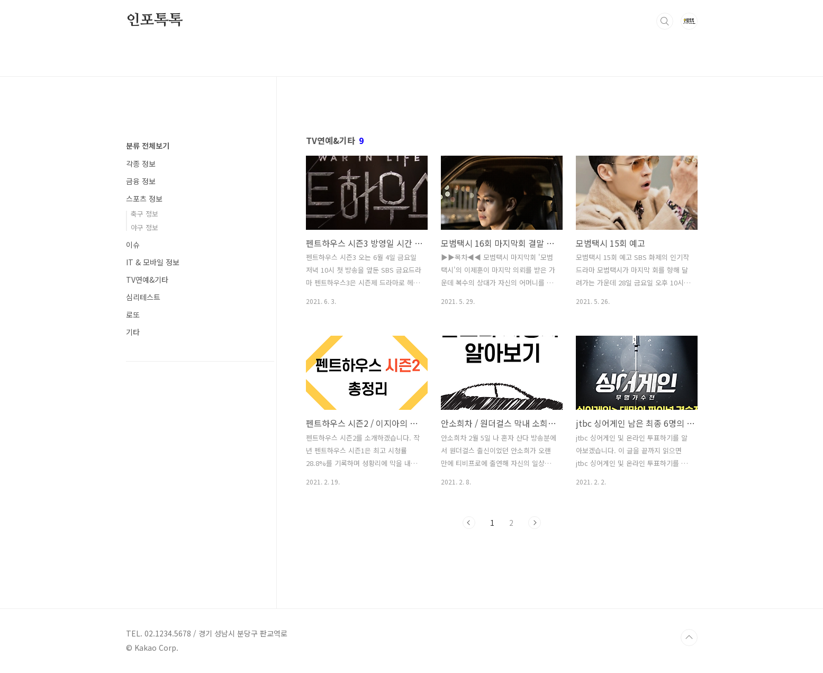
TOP (689, 637)
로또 (133, 314)
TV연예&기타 (147, 279)
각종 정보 (141, 163)
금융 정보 (141, 181)
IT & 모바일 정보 (152, 262)
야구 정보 (144, 227)
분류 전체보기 (147, 145)
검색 (665, 21)
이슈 (133, 244)
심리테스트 (143, 297)
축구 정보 (144, 214)
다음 (534, 522)
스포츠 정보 (144, 198)
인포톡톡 (154, 20)
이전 (469, 522)
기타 (133, 332)
